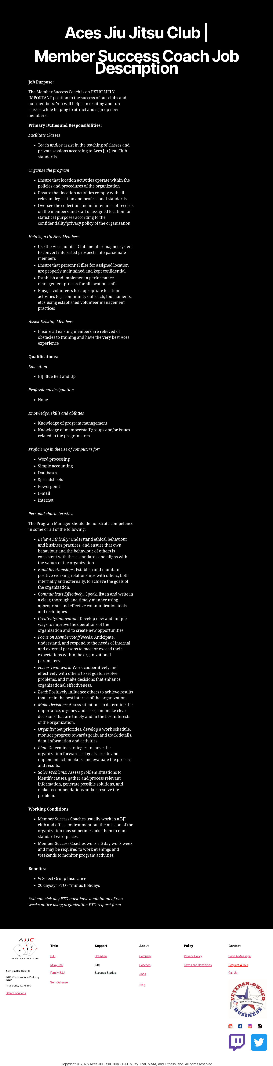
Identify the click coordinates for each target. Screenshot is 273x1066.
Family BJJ (57, 973)
